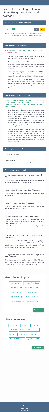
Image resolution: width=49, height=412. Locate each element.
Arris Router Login (31, 292)
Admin (42, 29)
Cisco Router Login (15, 283)
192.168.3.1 (12, 334)
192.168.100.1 (14, 325)
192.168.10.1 (35, 334)
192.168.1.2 (13, 330)
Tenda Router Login (16, 287)
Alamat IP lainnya (38, 347)
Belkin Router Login (17, 292)
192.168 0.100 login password (29, 330)
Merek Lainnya (38, 310)
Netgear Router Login (16, 296)
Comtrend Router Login (31, 283)
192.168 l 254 (24, 334)
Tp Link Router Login (17, 301)
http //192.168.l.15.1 (33, 339)
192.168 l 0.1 (25, 325)
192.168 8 (36, 325)
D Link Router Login (32, 296)
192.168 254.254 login (17, 339)
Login (36, 29)
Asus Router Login (32, 301)
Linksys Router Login (31, 287)
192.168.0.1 (7, 29)
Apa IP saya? (25, 408)
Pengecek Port (24, 410)
